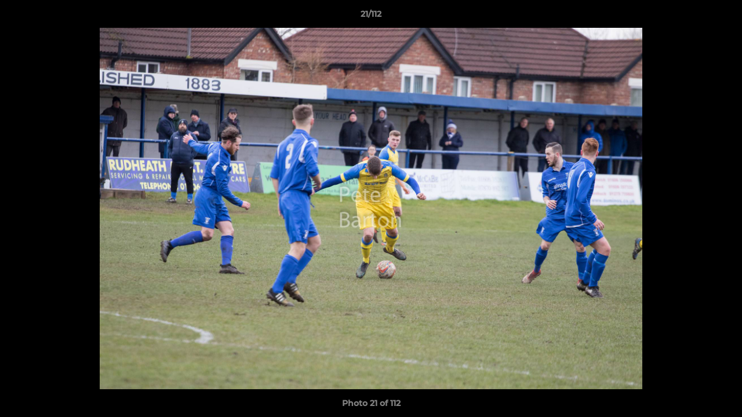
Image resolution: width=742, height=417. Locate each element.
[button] (721, 17)
